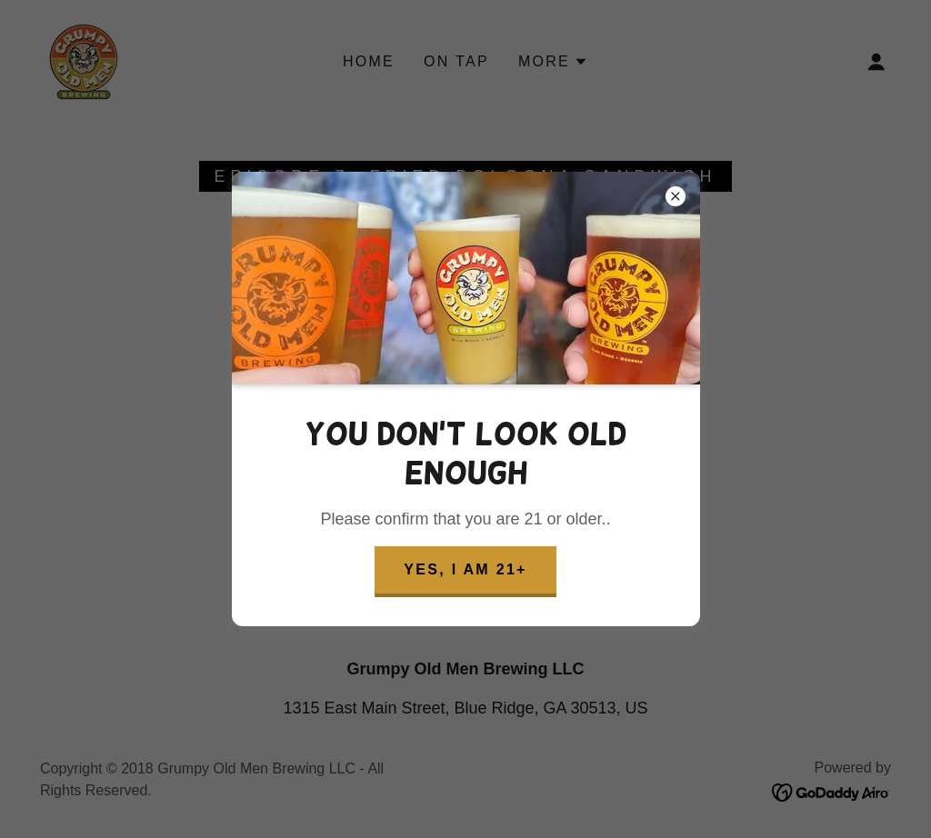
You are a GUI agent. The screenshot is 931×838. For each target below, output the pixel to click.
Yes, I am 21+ (465, 569)
